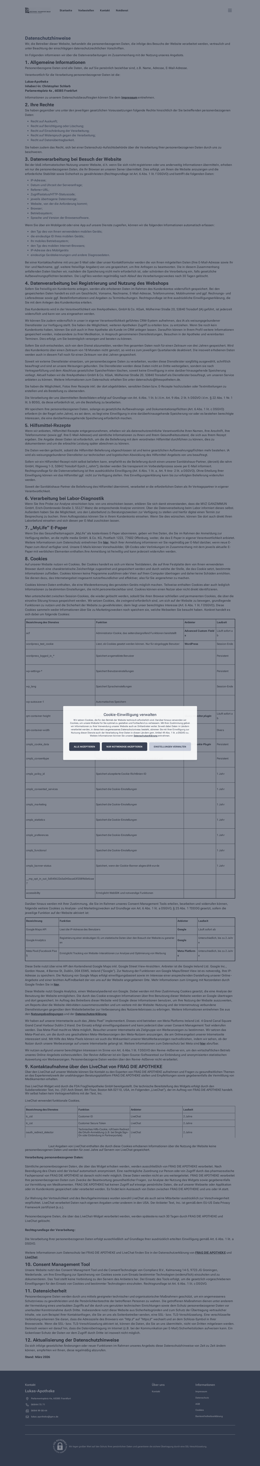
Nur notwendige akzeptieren (124, 746)
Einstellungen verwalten (170, 746)
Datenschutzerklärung (145, 736)
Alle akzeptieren (84, 746)
